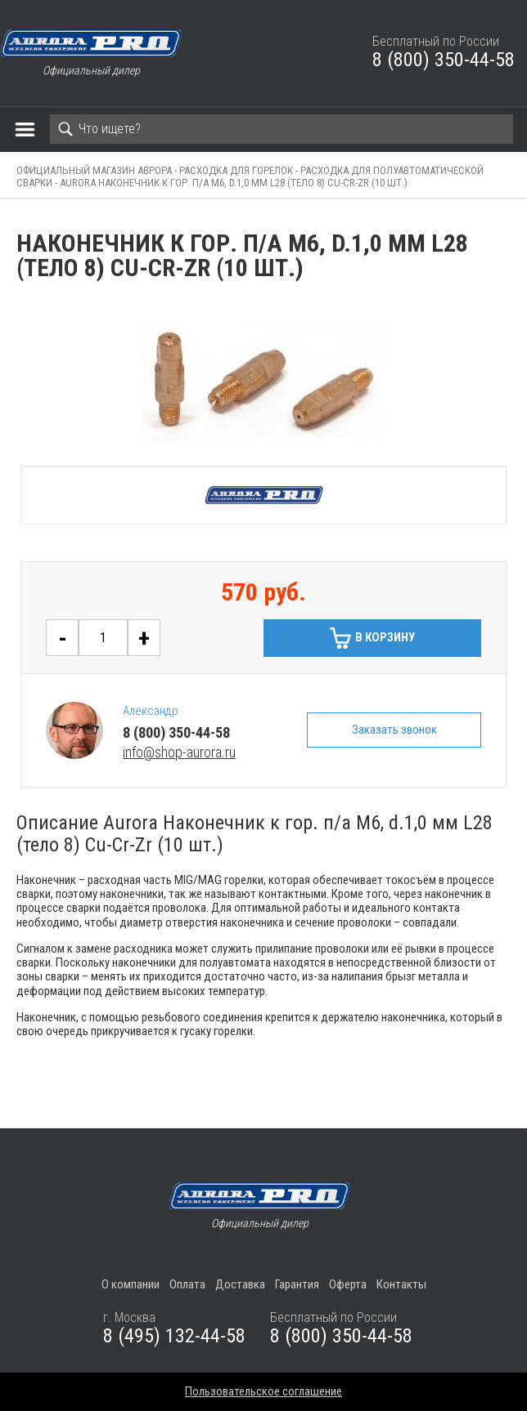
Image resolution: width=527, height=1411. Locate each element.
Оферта (348, 1284)
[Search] (281, 129)
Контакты (401, 1284)
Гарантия (297, 1284)
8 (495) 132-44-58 (174, 1335)
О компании (130, 1284)
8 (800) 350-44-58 (443, 59)
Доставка (240, 1284)
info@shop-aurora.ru (179, 752)
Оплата (187, 1284)
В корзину (385, 637)
